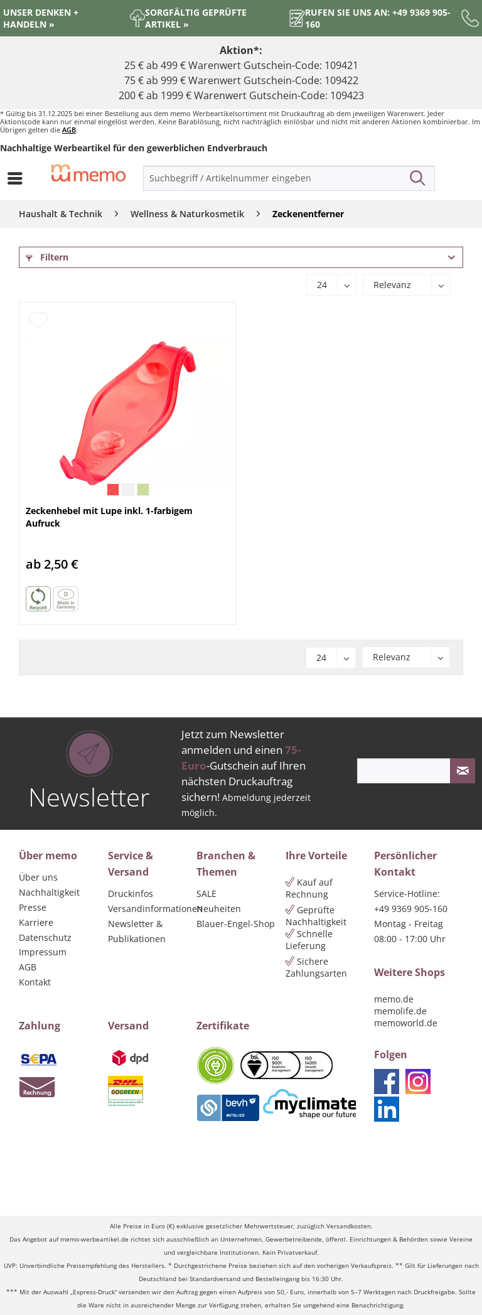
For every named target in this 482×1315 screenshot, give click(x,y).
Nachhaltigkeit (49, 892)
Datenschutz (45, 937)
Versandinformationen (149, 909)
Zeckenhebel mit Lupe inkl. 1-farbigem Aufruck (109, 517)
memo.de (394, 999)
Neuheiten (218, 909)
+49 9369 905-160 (410, 909)
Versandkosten (348, 1226)
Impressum (43, 952)
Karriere (36, 922)
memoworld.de (405, 1023)
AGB (69, 129)
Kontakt (35, 982)
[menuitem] (18, 178)
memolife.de (400, 1011)
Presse (32, 907)
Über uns (38, 877)
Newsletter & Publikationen (137, 931)
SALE (206, 893)
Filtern (47, 257)
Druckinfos (130, 893)
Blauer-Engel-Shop (235, 924)
